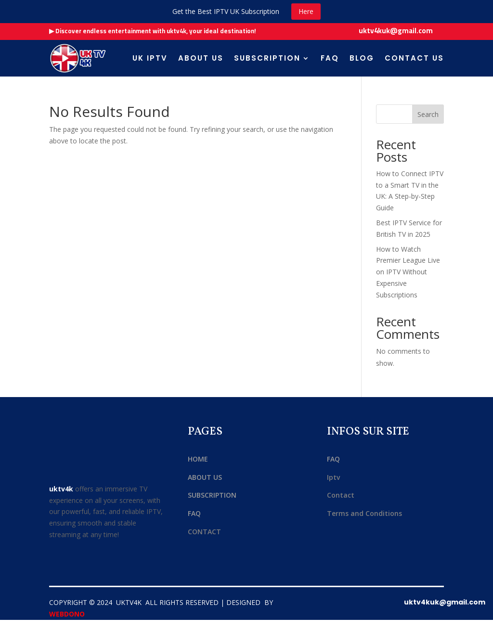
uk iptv (150, 58)
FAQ (330, 58)
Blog (362, 58)
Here (305, 11)
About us (200, 58)
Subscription (267, 58)
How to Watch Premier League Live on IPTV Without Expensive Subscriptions (408, 271)
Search (428, 114)
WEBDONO (67, 613)
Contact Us (414, 58)
